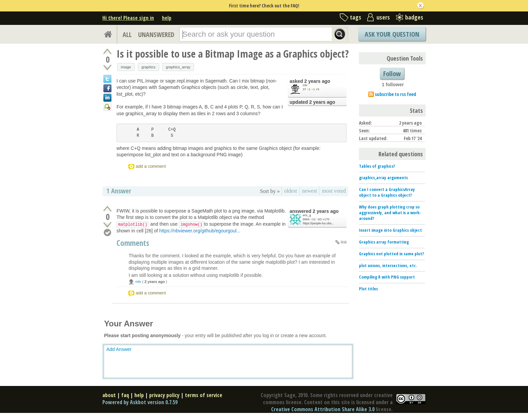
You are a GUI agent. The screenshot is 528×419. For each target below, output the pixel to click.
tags (355, 17)
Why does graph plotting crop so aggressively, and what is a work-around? (390, 212)
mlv (305, 85)
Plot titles (368, 289)
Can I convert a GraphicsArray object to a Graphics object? (387, 192)
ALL (127, 34)
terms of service (203, 395)
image (126, 67)
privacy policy (164, 395)
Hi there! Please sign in (128, 18)
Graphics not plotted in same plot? (391, 254)
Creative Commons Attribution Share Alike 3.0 (322, 409)
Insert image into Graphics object (390, 230)
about (109, 395)
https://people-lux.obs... (318, 223)
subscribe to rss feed (395, 94)
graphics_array (178, 67)
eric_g (307, 215)
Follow (392, 73)
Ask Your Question (392, 34)
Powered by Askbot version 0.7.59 (139, 402)
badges (414, 17)
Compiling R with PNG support (387, 277)
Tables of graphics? (377, 166)
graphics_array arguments (383, 177)
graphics (148, 67)
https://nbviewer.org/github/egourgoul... (199, 230)
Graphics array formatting (384, 242)
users (383, 17)
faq (125, 395)
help (166, 18)
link (344, 242)
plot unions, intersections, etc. (388, 265)
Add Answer (119, 349)
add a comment (151, 166)
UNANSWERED (156, 34)
